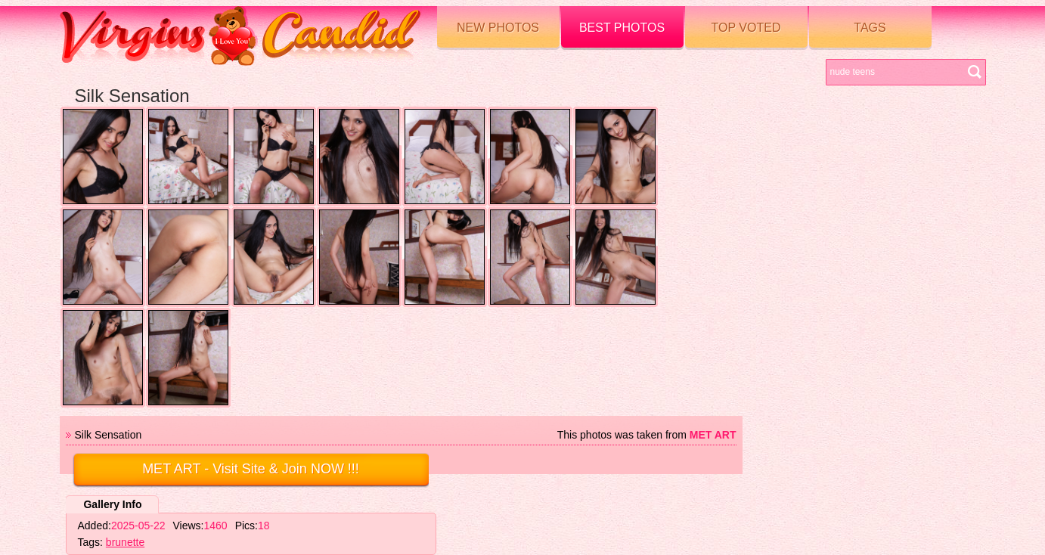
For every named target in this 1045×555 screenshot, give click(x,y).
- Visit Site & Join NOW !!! (250, 468)
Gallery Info (112, 504)
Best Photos (622, 27)
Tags (869, 27)
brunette (125, 542)
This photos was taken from (646, 435)
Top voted (746, 27)
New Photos (498, 27)
